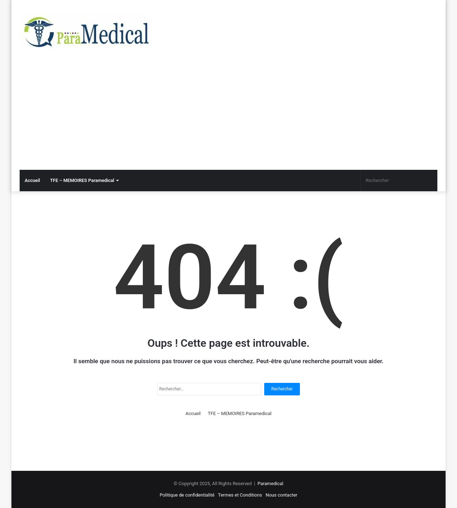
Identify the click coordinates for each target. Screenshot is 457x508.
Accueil (32, 180)
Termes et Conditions (240, 495)
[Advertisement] (228, 116)
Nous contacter (281, 495)
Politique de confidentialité (187, 495)
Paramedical (270, 483)
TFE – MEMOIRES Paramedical (82, 180)
